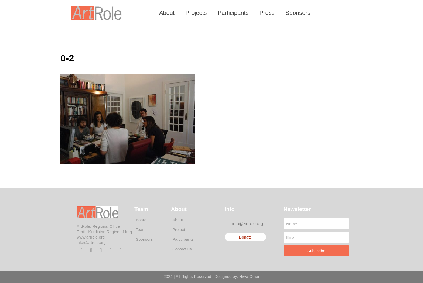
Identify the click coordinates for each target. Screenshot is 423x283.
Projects (196, 12)
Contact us (182, 249)
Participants (233, 12)
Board (141, 220)
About (167, 12)
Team (141, 229)
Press (267, 12)
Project (178, 229)
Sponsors (298, 12)
